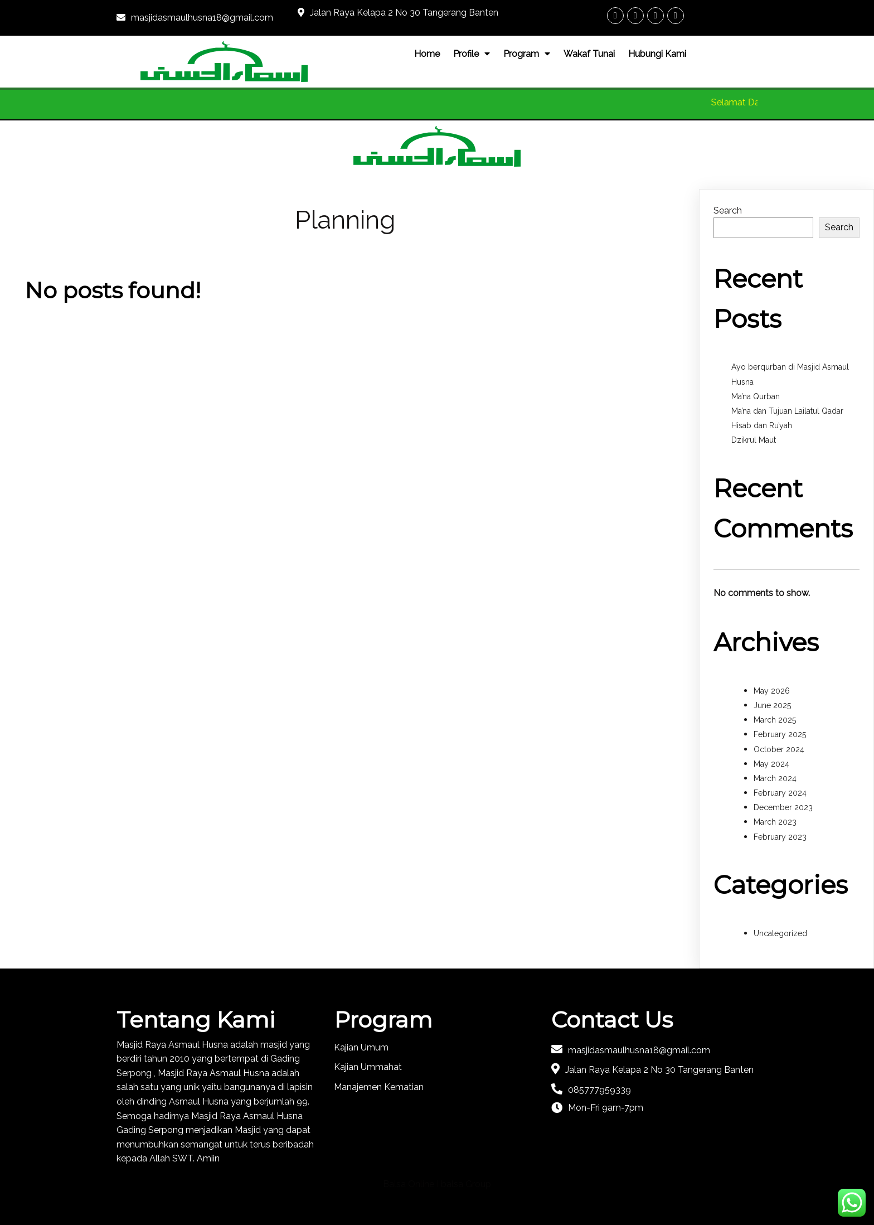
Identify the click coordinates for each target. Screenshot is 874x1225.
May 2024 (771, 763)
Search (727, 210)
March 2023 (775, 821)
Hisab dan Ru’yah (761, 425)
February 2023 (780, 836)
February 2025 (780, 734)
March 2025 (775, 719)
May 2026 (772, 690)
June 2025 (772, 705)
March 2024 (775, 778)
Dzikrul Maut (753, 439)
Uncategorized (780, 933)
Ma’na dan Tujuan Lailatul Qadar (787, 410)
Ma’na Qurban (755, 396)
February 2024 (780, 792)
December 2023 (783, 807)
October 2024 (779, 749)
